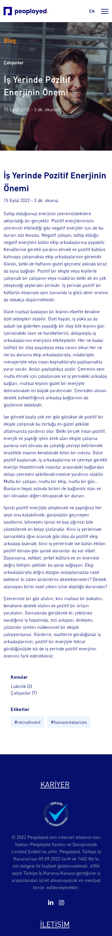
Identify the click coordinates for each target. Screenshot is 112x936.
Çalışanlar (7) (24, 692)
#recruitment (27, 722)
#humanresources (69, 722)
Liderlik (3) (21, 686)
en (92, 11)
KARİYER (55, 784)
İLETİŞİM (55, 924)
